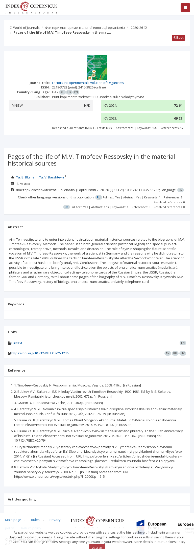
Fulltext (16, 343)
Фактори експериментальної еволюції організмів (85, 27)
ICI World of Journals (24, 27)
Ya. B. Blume (25, 177)
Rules (35, 519)
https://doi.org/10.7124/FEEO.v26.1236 (39, 353)
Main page (13, 519)
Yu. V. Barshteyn (51, 177)
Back (178, 37)
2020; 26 (139, 27)
